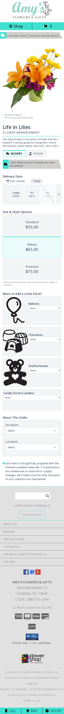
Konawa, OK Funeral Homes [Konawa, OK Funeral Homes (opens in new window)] (23, 672)
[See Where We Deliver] (32, 514)
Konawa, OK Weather (13, 689)
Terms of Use (32, 700)
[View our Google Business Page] (32, 573)
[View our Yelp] (38, 573)
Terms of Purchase (41, 695)
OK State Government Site (47, 689)
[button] (32, 637)
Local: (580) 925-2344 (32, 599)
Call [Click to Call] (10, 711)
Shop (16, 26)
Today (36, 181)
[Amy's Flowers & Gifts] (32, 17)
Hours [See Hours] (53, 711)
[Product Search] (32, 496)
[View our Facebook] (26, 573)
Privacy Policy (17, 695)
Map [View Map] (32, 711)
